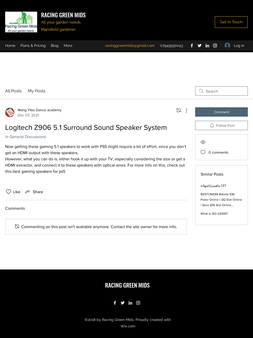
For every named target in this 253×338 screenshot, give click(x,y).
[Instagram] (215, 45)
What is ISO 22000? (214, 213)
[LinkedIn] (207, 45)
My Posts (36, 90)
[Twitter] (199, 45)
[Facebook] (191, 45)
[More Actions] (184, 110)
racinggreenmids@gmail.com (130, 45)
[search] (221, 91)
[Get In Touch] (231, 22)
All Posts (13, 90)
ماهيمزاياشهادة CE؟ (213, 185)
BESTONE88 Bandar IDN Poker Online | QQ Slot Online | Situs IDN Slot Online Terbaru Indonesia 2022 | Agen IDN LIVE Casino (221, 205)
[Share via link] (34, 192)
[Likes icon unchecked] (8, 192)
